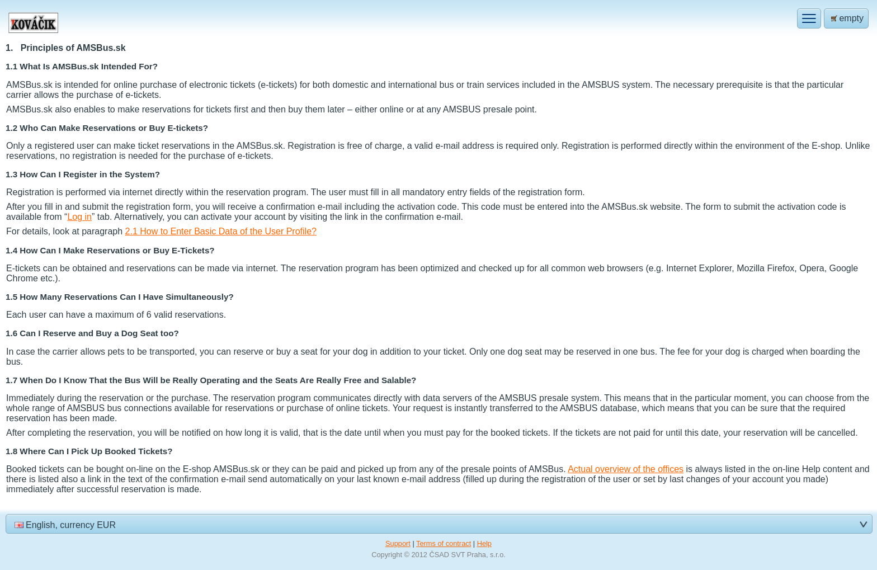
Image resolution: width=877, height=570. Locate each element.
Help (484, 543)
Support (398, 543)
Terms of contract (443, 543)
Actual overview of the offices (625, 469)
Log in (79, 217)
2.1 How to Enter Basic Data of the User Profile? (221, 231)
